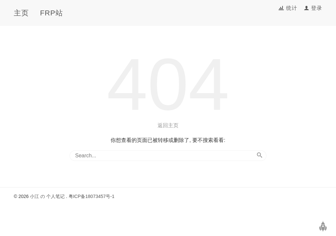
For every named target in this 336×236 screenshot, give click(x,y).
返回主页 (168, 125)
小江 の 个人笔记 (47, 196)
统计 (292, 8)
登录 (316, 8)
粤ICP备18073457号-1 (92, 196)
